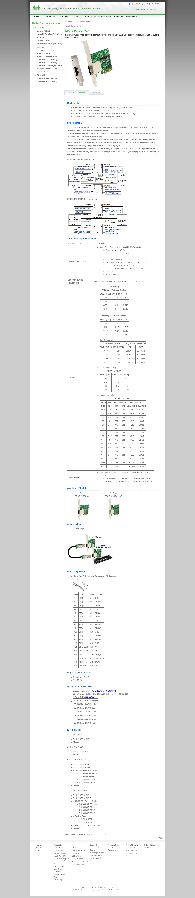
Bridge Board (58, 848)
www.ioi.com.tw (89, 887)
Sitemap (147, 4)
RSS (138, 4)
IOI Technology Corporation (71, 8)
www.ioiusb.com (105, 887)
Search (156, 4)
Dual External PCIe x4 (45, 51)
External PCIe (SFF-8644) (47, 57)
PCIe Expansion (77, 859)
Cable (56, 877)
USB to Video (76, 856)
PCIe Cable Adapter (82, 21)
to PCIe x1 (39, 28)
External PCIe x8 (43, 54)
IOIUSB (146, 848)
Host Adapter (58, 850)
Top (162, 838)
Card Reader (58, 869)
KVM (55, 863)
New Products (131, 848)
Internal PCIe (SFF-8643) (47, 60)
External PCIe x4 (43, 41)
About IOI (50, 16)
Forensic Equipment (79, 850)
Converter (57, 872)
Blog (131, 4)
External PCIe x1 (43, 31)
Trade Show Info (131, 850)
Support (77, 16)
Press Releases (131, 853)
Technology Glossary (97, 853)
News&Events (104, 16)
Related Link (131, 16)
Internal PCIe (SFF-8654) (47, 63)
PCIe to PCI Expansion (80, 861)
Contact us (118, 16)
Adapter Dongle (59, 874)
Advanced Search (96, 855)
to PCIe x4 (39, 37)
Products (64, 16)
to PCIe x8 (39, 47)
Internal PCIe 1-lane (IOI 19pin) (49, 34)
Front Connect (59, 866)
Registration (91, 16)
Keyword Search (95, 858)
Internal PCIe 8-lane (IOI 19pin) (49, 66)
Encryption (75, 853)
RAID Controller (77, 848)
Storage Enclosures (60, 853)
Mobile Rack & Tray (60, 856)
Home (37, 16)
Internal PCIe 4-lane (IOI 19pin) (49, 44)
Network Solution (78, 867)
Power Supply (58, 880)
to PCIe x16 (39, 75)
